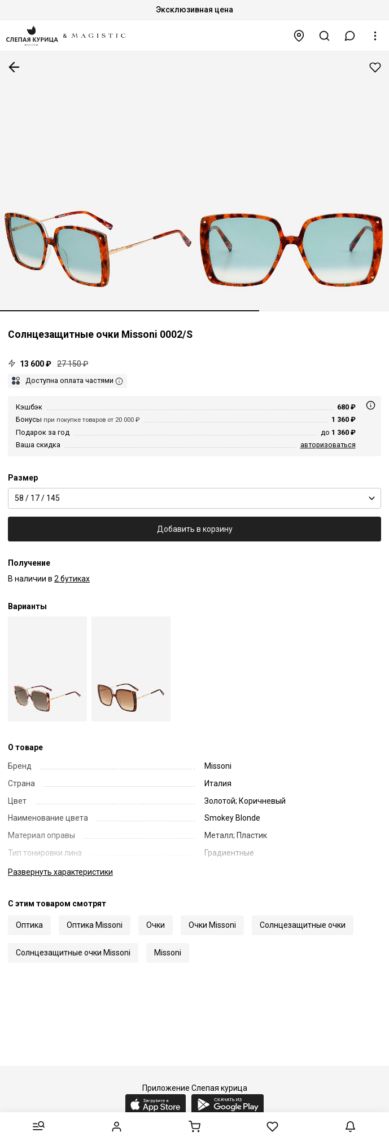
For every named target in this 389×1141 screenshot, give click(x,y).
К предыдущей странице (14, 67)
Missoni (167, 952)
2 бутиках (72, 578)
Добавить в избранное (375, 67)
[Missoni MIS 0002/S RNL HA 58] (131, 669)
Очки (155, 924)
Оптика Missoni (95, 924)
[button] (350, 36)
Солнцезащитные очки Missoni (73, 952)
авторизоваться (328, 444)
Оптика (29, 924)
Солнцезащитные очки (303, 924)
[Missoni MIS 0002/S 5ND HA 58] (47, 669)
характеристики (60, 871)
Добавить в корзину (195, 529)
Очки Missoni (212, 924)
